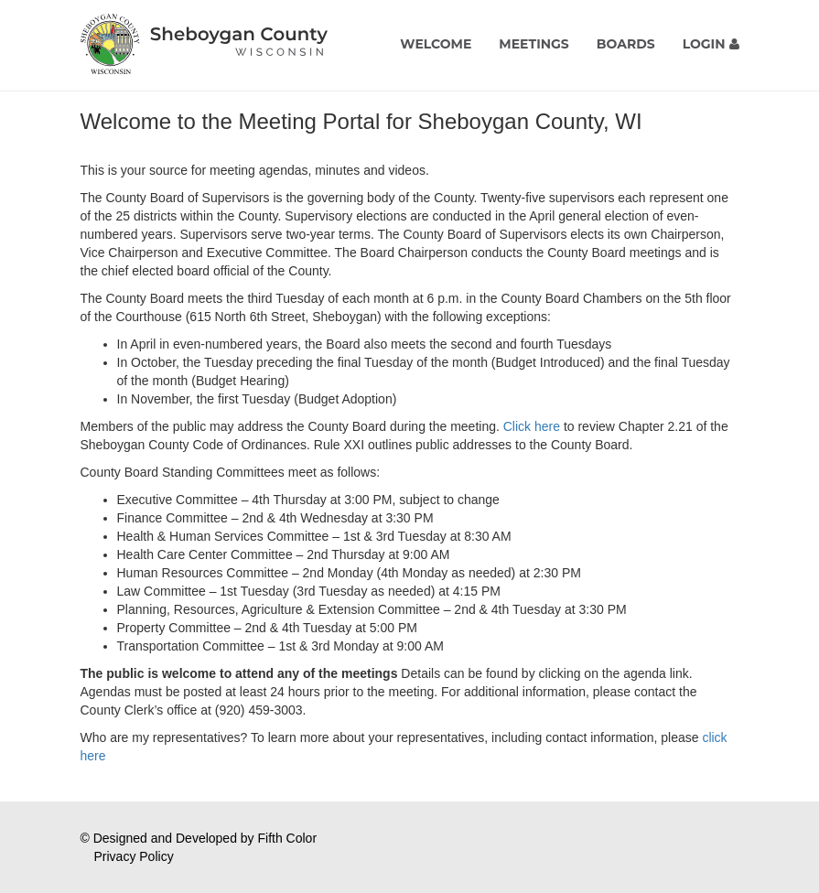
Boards (626, 44)
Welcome (435, 44)
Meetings (533, 44)
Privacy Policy (134, 856)
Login (711, 44)
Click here (531, 426)
